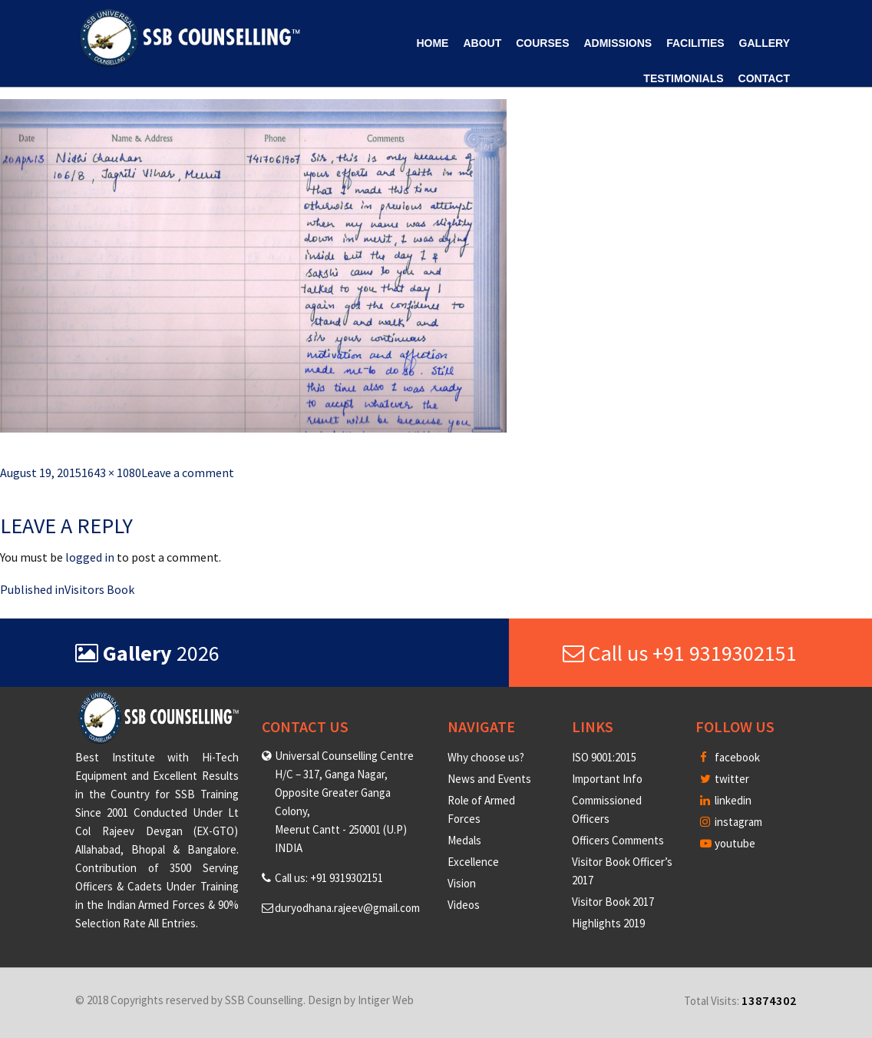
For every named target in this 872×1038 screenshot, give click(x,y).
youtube (727, 843)
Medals (464, 840)
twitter (724, 778)
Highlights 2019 (608, 923)
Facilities (695, 43)
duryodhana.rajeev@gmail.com (347, 907)
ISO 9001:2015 (604, 757)
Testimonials (683, 78)
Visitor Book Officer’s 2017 (622, 870)
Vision (462, 883)
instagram (731, 821)
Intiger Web (386, 1000)
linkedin (725, 800)
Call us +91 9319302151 (680, 653)
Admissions (617, 43)
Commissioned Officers (607, 809)
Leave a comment (187, 472)
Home (432, 43)
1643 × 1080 (111, 472)
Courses (542, 43)
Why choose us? (486, 757)
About (482, 43)
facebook (730, 757)
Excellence (473, 861)
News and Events (489, 778)
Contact (764, 78)
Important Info (607, 778)
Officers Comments (618, 840)
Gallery (764, 43)
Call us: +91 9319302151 (329, 878)
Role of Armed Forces (481, 809)
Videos (464, 904)
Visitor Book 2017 (613, 901)
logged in (89, 557)
